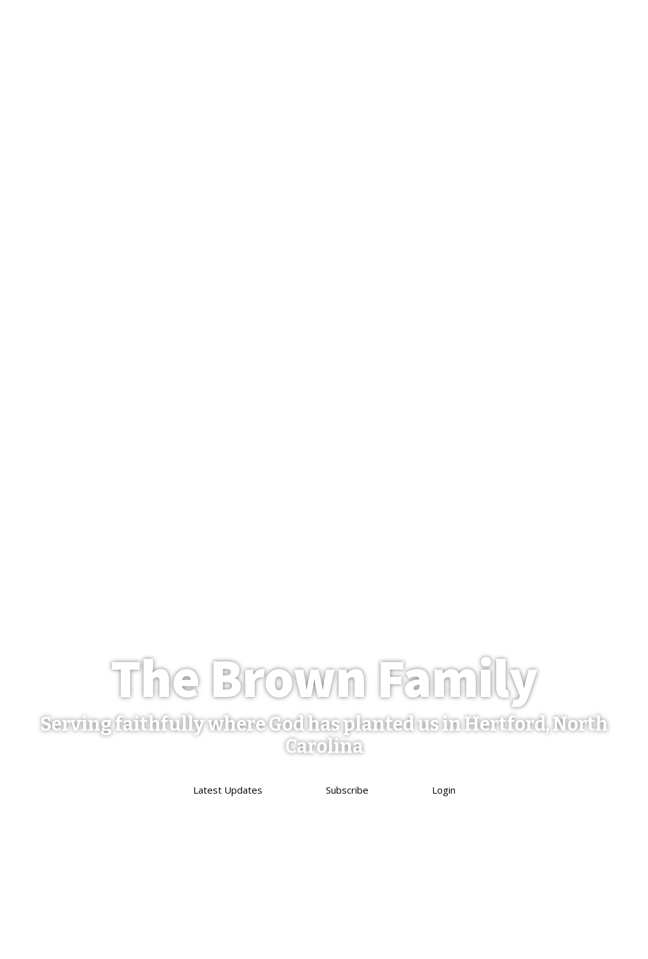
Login (444, 789)
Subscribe (347, 789)
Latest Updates (227, 789)
